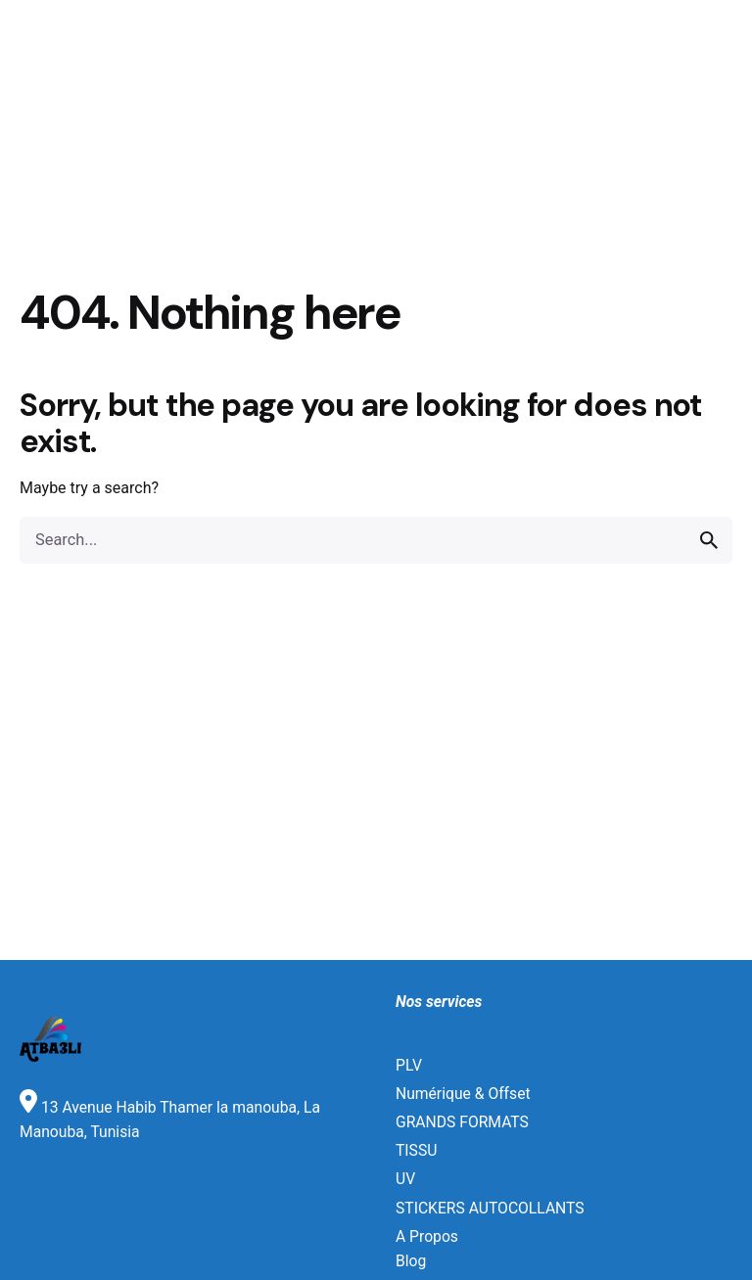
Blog (411, 1261)
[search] (708, 540)
